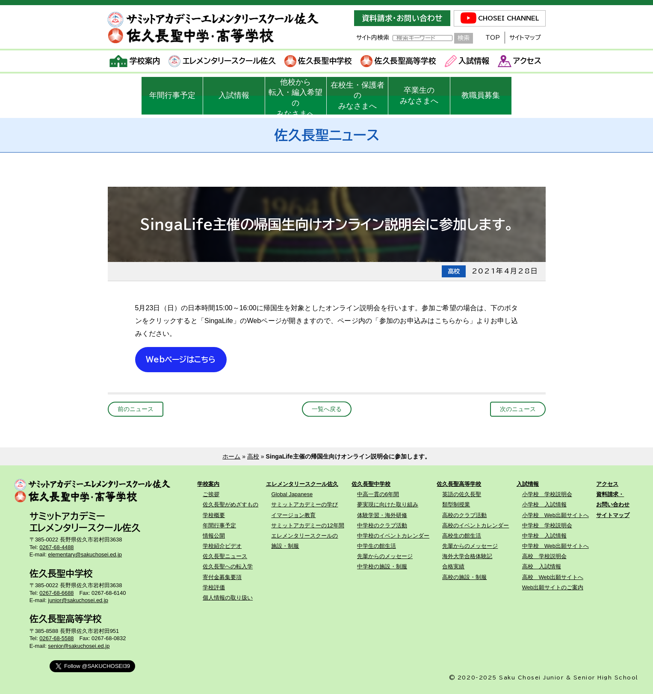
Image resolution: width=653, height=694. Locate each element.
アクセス (520, 61)
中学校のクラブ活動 (382, 525)
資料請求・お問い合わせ (402, 18)
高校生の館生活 (461, 535)
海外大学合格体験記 (467, 556)
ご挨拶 (211, 494)
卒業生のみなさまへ (419, 95)
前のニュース (136, 409)
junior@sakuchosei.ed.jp (78, 600)
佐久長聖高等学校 (398, 61)
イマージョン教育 (293, 515)
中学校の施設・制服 (382, 566)
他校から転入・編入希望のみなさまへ (295, 96)
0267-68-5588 (56, 638)
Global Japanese (292, 494)
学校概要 (214, 515)
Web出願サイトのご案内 (552, 587)
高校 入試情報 (541, 566)
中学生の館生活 (376, 546)
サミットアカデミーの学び (304, 504)
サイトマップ (525, 38)
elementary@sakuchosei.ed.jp (85, 554)
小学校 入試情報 (544, 504)
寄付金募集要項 (222, 577)
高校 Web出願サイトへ (552, 577)
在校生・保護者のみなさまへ (357, 96)
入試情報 (467, 61)
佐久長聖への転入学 (228, 566)
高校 (253, 456)
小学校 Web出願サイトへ (555, 515)
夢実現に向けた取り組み (387, 504)
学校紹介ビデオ (222, 546)
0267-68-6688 (56, 593)
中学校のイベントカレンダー (393, 535)
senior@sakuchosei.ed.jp (78, 646)
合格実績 (453, 566)
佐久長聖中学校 (318, 61)
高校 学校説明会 (544, 556)
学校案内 (134, 61)
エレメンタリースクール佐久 (222, 61)
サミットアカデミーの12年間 (307, 525)
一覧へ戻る (327, 409)
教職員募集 (480, 95)
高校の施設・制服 (464, 577)
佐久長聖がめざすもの (230, 504)
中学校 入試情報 (544, 535)
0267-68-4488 (56, 547)
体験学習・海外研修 (382, 515)
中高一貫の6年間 (378, 494)
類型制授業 (456, 504)
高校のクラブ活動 (464, 515)
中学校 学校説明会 (547, 525)
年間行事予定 (172, 95)
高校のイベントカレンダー (475, 525)
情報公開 (214, 535)
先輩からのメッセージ (385, 556)
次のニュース (518, 409)
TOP (492, 38)
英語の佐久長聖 (461, 494)
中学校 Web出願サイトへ (555, 546)
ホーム (231, 456)
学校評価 (214, 587)
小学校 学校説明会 (547, 494)
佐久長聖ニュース (225, 556)
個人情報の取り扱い (228, 597)
